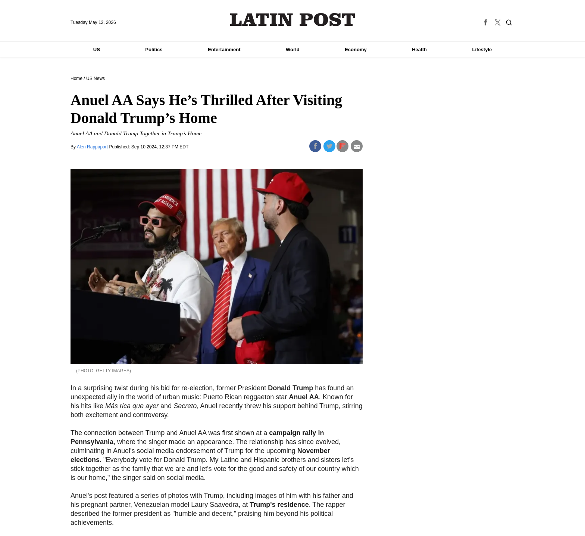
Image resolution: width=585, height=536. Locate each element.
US (96, 49)
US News (95, 78)
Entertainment (224, 49)
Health (419, 49)
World (293, 49)
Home (76, 78)
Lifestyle (482, 49)
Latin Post (292, 19)
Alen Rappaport (93, 147)
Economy (356, 49)
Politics (153, 49)
